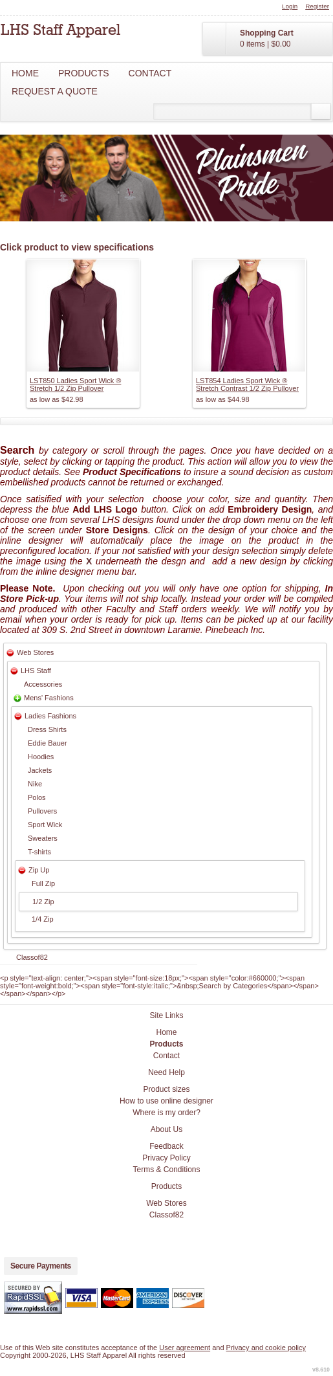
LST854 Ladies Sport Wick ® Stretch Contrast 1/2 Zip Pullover (247, 384)
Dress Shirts (47, 729)
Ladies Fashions (50, 716)
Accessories (43, 684)
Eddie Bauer (47, 743)
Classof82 (32, 957)
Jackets (40, 770)
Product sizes (166, 1089)
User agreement (184, 1347)
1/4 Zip (43, 919)
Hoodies (41, 756)
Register (317, 6)
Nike (35, 784)
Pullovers (42, 811)
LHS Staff (36, 670)
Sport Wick (45, 824)
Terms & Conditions (166, 1169)
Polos (37, 797)
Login (289, 6)
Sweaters (43, 838)
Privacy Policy (166, 1157)
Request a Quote (55, 91)
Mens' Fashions (49, 698)
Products (83, 73)
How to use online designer (166, 1100)
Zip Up (38, 870)
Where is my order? (166, 1112)
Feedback (166, 1146)
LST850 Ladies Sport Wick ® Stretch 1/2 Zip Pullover (75, 384)
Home (25, 73)
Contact (150, 73)
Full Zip (43, 883)
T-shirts (39, 852)
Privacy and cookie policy (266, 1347)
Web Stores (35, 652)
